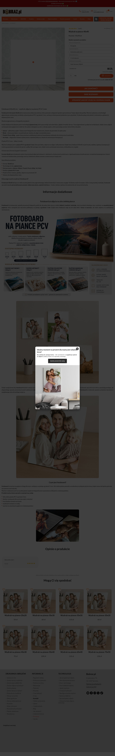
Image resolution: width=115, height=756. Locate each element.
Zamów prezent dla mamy (57, 361)
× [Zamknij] (77, 349)
